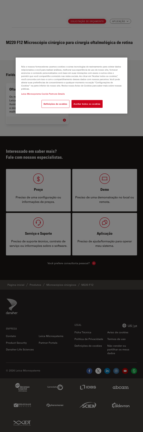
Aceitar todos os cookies (87, 103)
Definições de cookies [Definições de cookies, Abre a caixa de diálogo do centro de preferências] (55, 103)
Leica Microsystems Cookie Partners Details (43, 93)
